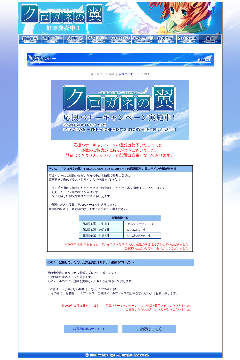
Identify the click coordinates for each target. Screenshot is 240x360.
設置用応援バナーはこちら (90, 329)
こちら (93, 289)
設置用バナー (127, 74)
